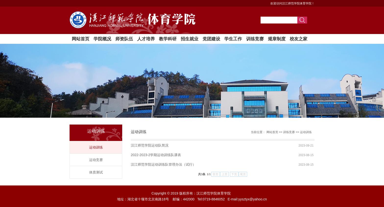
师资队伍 (124, 38)
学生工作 (233, 38)
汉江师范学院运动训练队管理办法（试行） (163, 164)
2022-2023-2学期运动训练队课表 (156, 155)
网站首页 (80, 38)
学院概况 (102, 38)
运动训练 (96, 147)
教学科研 (168, 38)
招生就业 (189, 38)
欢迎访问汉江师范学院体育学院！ (292, 3)
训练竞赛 (255, 38)
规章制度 (277, 38)
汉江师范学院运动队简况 (149, 145)
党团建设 (211, 38)
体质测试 (96, 172)
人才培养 (146, 38)
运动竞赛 (96, 160)
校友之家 (298, 38)
